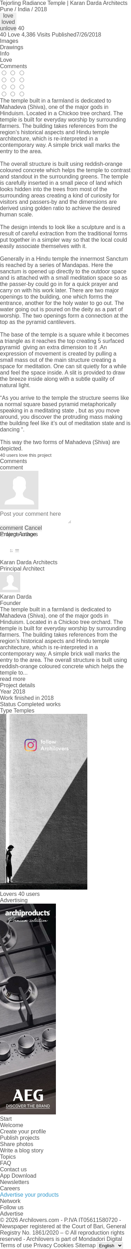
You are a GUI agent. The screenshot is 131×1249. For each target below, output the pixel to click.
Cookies (63, 1245)
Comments (13, 66)
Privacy (43, 1245)
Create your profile (23, 1131)
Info (4, 54)
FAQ (5, 1163)
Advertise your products (29, 1195)
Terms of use (16, 1245)
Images (9, 41)
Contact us (13, 1169)
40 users (28, 894)
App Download (18, 1176)
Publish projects (19, 1138)
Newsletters (14, 1182)
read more (13, 679)
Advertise (11, 1214)
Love (6, 60)
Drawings (11, 47)
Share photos (16, 1144)
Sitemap (85, 1245)
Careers (10, 1188)
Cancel (33, 528)
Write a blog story (21, 1150)
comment (11, 528)
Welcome (11, 1125)
